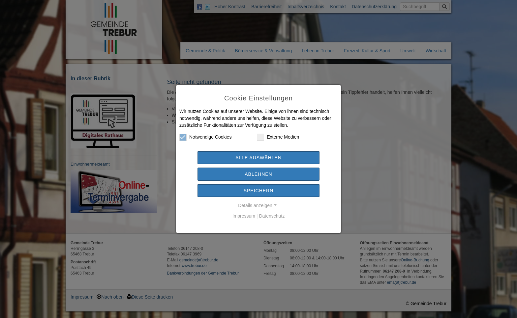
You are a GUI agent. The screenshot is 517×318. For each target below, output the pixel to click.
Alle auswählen (258, 157)
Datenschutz (272, 216)
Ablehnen (258, 174)
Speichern (259, 190)
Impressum (243, 216)
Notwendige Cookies (205, 137)
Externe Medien (278, 137)
